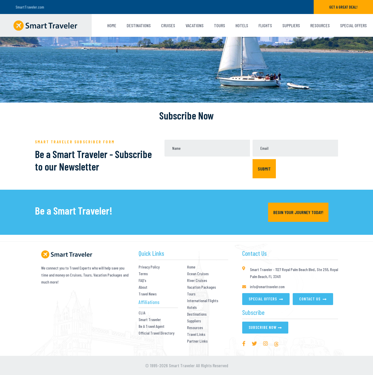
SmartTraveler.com (30, 6)
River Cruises (197, 280)
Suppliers (291, 25)
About (143, 287)
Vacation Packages (201, 287)
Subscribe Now (263, 327)
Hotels (192, 307)
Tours (191, 294)
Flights (265, 25)
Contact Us (310, 298)
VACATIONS (194, 25)
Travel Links (196, 334)
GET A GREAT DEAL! (343, 6)
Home (111, 25)
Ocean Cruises (198, 273)
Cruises (168, 25)
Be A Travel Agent (151, 326)
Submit (264, 169)
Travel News (148, 294)
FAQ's (142, 280)
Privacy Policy (149, 267)
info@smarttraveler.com (267, 286)
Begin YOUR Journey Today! (298, 212)
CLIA (142, 312)
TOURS (219, 25)
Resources (320, 25)
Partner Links (197, 341)
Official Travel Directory (156, 333)
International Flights (202, 300)
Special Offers (353, 25)
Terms (143, 273)
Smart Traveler (150, 319)
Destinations (139, 25)
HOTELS (241, 25)
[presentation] (207, 169)
